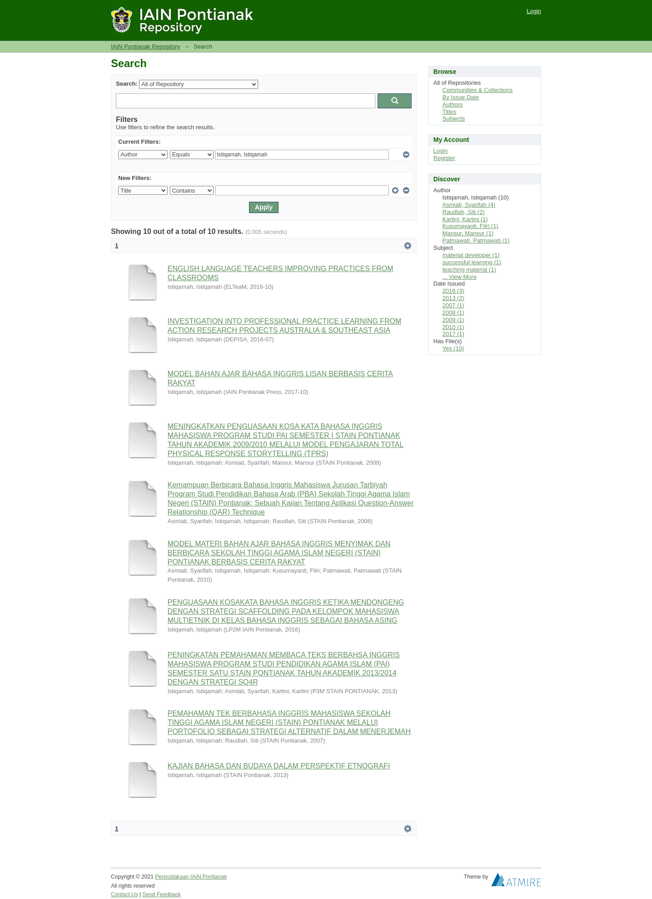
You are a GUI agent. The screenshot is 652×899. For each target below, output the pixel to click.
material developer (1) (470, 255)
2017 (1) (453, 333)
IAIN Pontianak (208, 877)
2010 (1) (453, 327)
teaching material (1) (469, 269)
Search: (127, 83)
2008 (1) (453, 312)
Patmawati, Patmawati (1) (475, 240)
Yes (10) (453, 348)
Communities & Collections (477, 90)
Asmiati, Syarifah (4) (468, 204)
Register (444, 158)
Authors (452, 104)
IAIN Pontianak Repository (145, 46)
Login (534, 11)
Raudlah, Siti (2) (463, 212)
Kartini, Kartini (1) (465, 219)
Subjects (453, 118)
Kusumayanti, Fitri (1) (470, 226)
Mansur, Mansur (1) (468, 233)
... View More (459, 276)
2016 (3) (453, 290)
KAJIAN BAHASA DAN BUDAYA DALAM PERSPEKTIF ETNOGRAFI (279, 766)
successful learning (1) (471, 262)
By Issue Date (460, 97)
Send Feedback (162, 894)
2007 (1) (453, 305)
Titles (449, 111)
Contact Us (124, 894)
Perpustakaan (173, 877)
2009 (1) (453, 319)
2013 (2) (453, 298)
